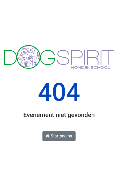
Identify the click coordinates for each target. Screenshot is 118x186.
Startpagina (59, 136)
